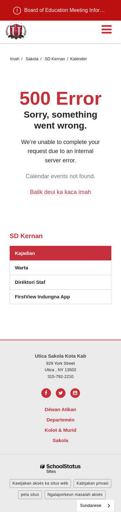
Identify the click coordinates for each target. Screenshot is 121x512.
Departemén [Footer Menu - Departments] (60, 419)
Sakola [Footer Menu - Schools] (60, 440)
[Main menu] (106, 29)
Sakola (31, 58)
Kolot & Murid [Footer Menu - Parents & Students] (60, 430)
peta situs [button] (30, 494)
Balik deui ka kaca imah (60, 192)
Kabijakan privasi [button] (92, 483)
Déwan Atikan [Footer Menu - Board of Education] (60, 409)
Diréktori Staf (30, 282)
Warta (21, 267)
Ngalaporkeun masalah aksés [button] (75, 494)
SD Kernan (55, 58)
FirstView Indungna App (42, 296)
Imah (14, 58)
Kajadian (25, 253)
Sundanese (90, 505)
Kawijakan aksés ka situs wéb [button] (40, 483)
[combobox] (95, 505)
